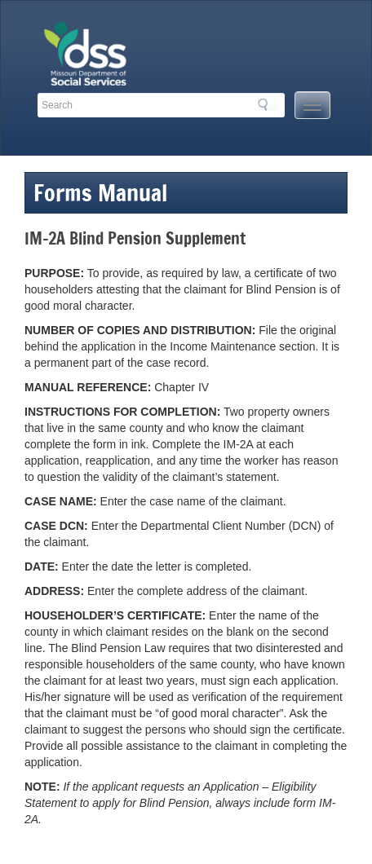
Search (267, 104)
